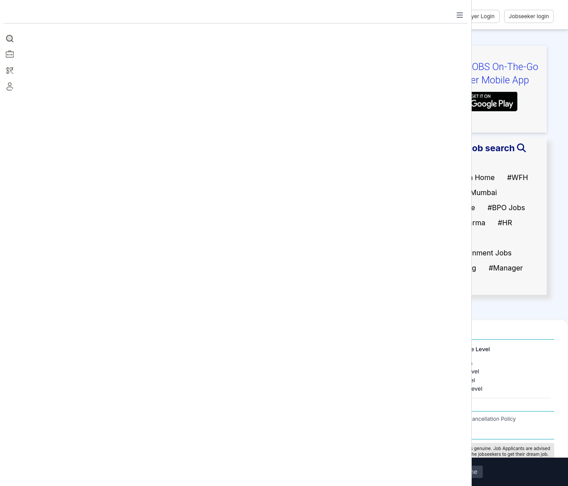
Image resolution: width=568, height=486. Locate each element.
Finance (315, 388)
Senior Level (466, 388)
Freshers (461, 362)
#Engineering (454, 267)
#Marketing (451, 237)
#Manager (506, 267)
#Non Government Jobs (472, 252)
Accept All (424, 472)
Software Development (335, 380)
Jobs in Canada (191, 371)
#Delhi (442, 192)
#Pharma (470, 222)
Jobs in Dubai (188, 362)
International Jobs (188, 349)
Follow (134, 103)
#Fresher (447, 162)
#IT (437, 222)
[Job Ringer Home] (72, 16)
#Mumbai (481, 192)
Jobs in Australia (192, 388)
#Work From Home (463, 177)
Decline (466, 472)
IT (307, 371)
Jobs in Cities (58, 349)
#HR (505, 222)
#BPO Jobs (506, 207)
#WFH (517, 177)
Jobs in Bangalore (70, 371)
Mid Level (462, 380)
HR (308, 362)
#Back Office (453, 207)
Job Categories (319, 349)
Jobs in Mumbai (67, 362)
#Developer (451, 282)
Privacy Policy (419, 418)
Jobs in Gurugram (70, 380)
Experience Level (467, 349)
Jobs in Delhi (63, 388)
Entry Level (464, 371)
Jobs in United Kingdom (202, 380)
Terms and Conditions (366, 418)
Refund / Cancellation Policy (481, 418)
